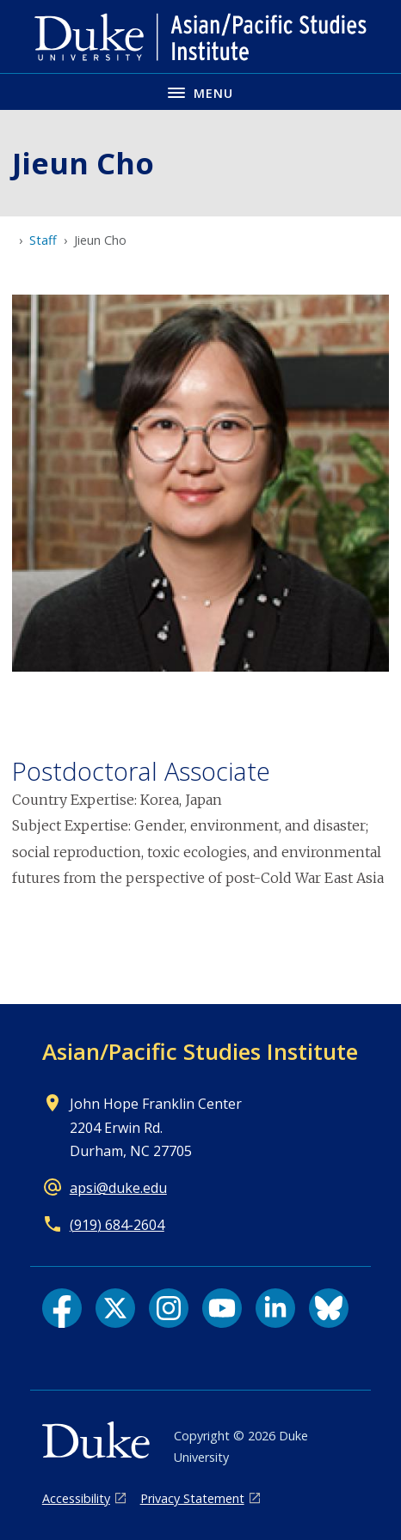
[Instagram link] (168, 1308)
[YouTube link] (222, 1308)
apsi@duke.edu (118, 1187)
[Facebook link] (62, 1308)
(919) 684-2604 (117, 1224)
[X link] (115, 1308)
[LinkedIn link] (275, 1308)
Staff (43, 240)
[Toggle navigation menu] (200, 91)
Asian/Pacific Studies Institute (200, 1051)
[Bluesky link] (329, 1308)
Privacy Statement (192, 1498)
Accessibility (76, 1498)
